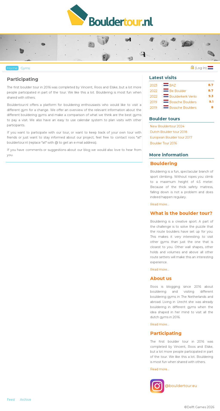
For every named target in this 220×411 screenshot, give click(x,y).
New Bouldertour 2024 (167, 126)
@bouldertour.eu (173, 386)
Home (12, 68)
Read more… (159, 204)
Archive (25, 400)
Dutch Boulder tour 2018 (168, 132)
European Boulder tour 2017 (171, 137)
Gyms (25, 68)
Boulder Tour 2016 (163, 143)
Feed (11, 400)
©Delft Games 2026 (199, 407)
